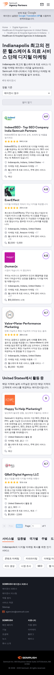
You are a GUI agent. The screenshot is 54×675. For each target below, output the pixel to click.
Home (5, 27)
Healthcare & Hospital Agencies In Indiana (26, 33)
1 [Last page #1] (45, 526)
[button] (27, 93)
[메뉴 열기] (48, 4)
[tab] (8, 539)
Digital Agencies (20, 27)
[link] (42, 4)
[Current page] (36, 526)
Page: (28, 526)
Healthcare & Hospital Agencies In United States (25, 30)
